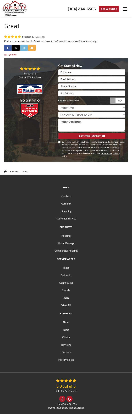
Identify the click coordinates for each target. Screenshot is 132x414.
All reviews (10, 54)
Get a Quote (109, 9)
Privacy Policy (61, 404)
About (66, 322)
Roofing (66, 235)
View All (66, 305)
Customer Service (66, 218)
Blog (66, 329)
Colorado (66, 275)
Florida (66, 290)
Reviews (66, 344)
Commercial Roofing (66, 250)
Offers (66, 337)
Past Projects (66, 359)
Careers (66, 352)
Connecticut (66, 282)
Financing (66, 211)
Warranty (66, 203)
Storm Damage (66, 243)
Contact (66, 196)
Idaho (66, 297)
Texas (66, 267)
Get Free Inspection (92, 136)
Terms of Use (106, 153)
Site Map (73, 404)
